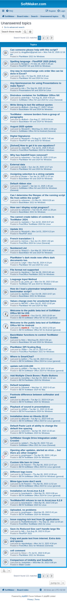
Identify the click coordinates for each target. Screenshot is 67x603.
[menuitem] (9, 11)
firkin (23, 340)
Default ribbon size (20, 183)
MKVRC (24, 303)
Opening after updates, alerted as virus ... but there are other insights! (35, 451)
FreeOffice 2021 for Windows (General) (36, 546)
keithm (24, 359)
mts (22, 76)
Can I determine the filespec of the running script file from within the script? (37, 196)
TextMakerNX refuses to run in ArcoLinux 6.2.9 (36, 500)
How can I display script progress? (29, 207)
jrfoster (24, 176)
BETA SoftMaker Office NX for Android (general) (40, 330)
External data (17, 164)
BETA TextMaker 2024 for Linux (32, 505)
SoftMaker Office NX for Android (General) (37, 131)
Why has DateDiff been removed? (29, 155)
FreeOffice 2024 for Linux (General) (34, 243)
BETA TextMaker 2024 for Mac (32, 390)
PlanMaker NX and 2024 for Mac (33, 305)
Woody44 (25, 129)
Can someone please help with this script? (34, 49)
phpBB (24, 596)
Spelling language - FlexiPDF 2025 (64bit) (33, 61)
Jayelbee (25, 294)
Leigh (23, 263)
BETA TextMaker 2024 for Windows (34, 402)
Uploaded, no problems (23, 510)
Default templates (20, 385)
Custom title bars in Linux (24, 462)
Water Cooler (24, 565)
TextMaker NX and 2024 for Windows (35, 284)
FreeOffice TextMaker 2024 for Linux (35, 224)
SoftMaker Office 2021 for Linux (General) (37, 445)
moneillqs (25, 378)
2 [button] (43, 37)
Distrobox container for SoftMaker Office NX (34, 95)
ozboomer (25, 157)
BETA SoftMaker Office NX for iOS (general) (38, 318)
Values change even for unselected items (33, 301)
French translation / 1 (22, 238)
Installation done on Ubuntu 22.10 (29, 416)
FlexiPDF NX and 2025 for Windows (34, 66)
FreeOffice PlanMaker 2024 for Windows (36, 150)
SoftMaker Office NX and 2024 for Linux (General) (41, 100)
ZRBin (24, 349)
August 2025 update (21, 126)
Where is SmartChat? (22, 356)
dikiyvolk (25, 400)
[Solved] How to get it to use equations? (32, 145)
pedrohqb (25, 98)
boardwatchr (26, 493)
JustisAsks (26, 562)
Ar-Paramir (26, 465)
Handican (25, 272)
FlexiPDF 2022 (25, 234)
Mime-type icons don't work (25, 481)
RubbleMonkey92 (29, 522)
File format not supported (24, 269)
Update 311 (16, 229)
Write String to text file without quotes (31, 104)
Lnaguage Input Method (23, 279)
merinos (24, 241)
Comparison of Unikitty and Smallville (31, 560)
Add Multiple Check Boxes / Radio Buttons (34, 375)
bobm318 (25, 431)
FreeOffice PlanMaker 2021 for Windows (36, 274)
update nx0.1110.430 (21, 366)
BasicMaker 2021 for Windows (32, 202)
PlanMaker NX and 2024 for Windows (35, 160)
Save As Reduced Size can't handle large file (35, 529)
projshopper (26, 455)
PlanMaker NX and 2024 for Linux (33, 78)
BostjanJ (25, 64)
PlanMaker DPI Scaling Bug (25, 347)
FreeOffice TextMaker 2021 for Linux (35, 524)
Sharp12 (25, 250)
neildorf (24, 443)
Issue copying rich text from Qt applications (34, 519)
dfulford (24, 107)
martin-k (25, 315)
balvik (23, 167)
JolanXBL (25, 148)
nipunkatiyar (26, 543)
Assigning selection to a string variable (32, 174)
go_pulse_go (27, 282)
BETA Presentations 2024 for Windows (36, 411)
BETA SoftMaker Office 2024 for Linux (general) (39, 361)
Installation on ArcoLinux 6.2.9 (27, 491)
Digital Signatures (20, 136)
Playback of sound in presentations (30, 406)
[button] (51, 38)
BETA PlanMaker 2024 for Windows (34, 380)
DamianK (25, 387)
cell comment (17, 550)
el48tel (24, 368)
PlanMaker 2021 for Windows (32, 56)
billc (23, 531)
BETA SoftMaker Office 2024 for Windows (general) (41, 371)
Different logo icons (21, 471)
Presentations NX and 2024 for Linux (35, 90)
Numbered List (18, 248)
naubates (25, 222)
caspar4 (24, 186)
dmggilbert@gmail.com (31, 52)
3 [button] (47, 37)
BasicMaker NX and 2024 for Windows (36, 109)
